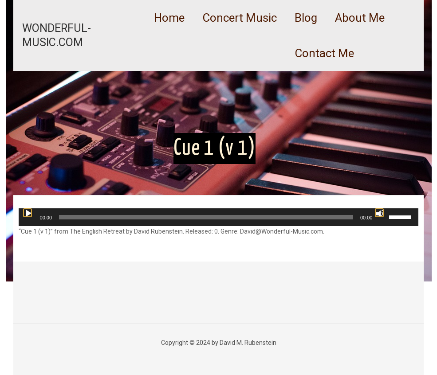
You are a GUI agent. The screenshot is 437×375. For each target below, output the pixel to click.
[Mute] (379, 212)
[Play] (27, 212)
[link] (239, 39)
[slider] (206, 217)
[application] (219, 217)
